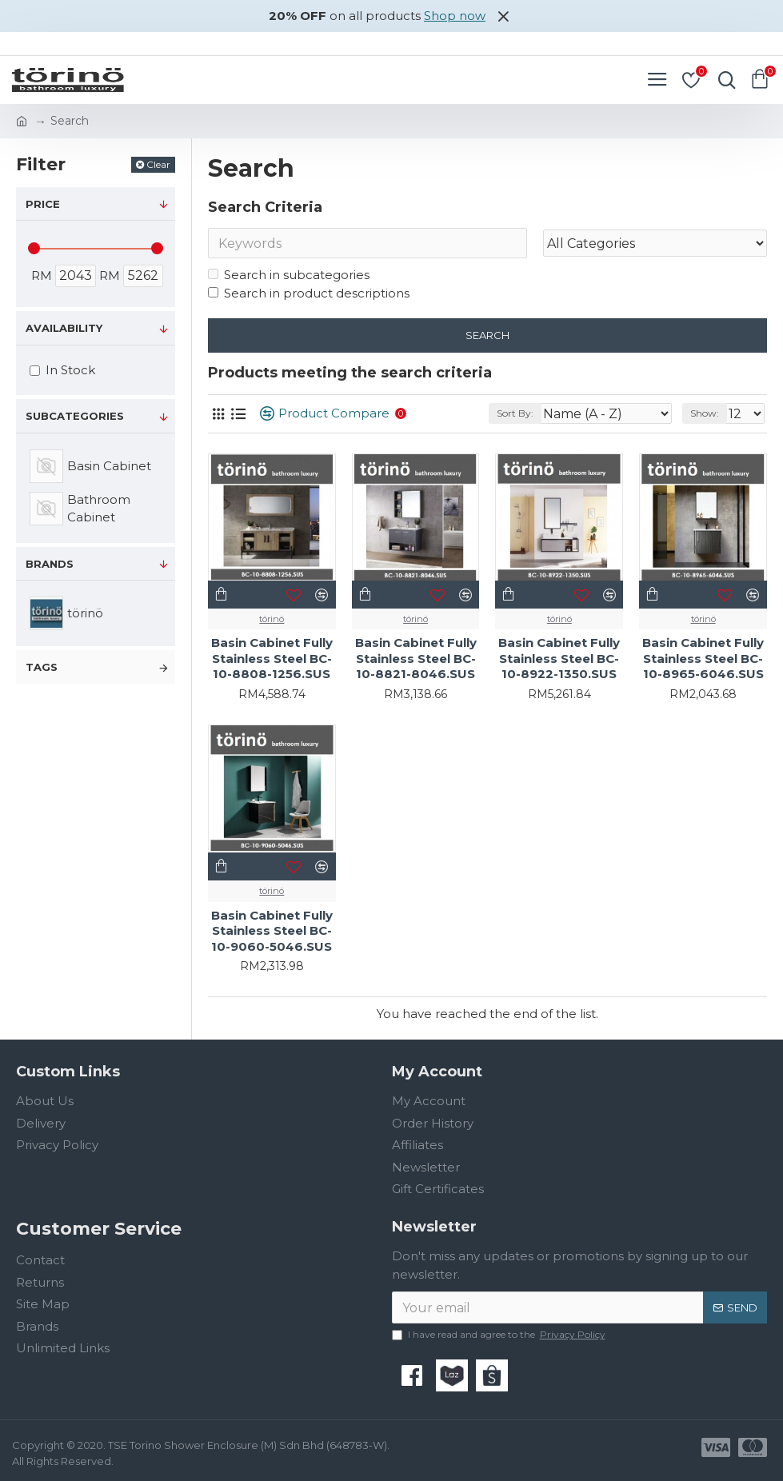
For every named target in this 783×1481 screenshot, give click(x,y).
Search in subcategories (289, 274)
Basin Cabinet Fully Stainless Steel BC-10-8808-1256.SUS (272, 659)
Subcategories (75, 415)
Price (43, 204)
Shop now (454, 15)
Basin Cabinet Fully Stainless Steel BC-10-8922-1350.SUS (559, 659)
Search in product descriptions (308, 293)
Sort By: (515, 413)
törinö (271, 619)
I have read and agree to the (500, 1334)
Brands (50, 563)
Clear (158, 164)
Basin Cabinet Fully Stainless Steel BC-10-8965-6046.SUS (703, 659)
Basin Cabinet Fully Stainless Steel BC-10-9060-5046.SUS (272, 931)
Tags (42, 667)
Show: (704, 413)
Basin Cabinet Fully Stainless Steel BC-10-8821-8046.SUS (416, 659)
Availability (64, 327)
